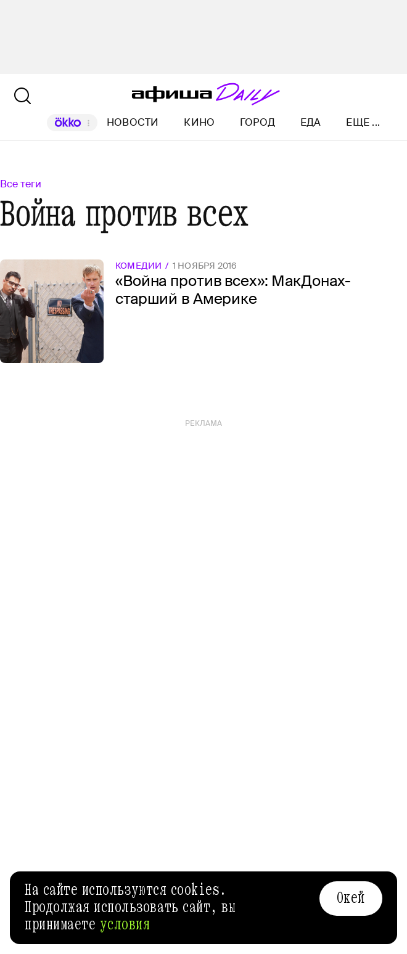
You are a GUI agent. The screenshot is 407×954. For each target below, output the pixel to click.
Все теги (20, 183)
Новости (133, 122)
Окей (351, 898)
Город (257, 122)
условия (125, 924)
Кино (199, 122)
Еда (310, 122)
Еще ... (363, 122)
